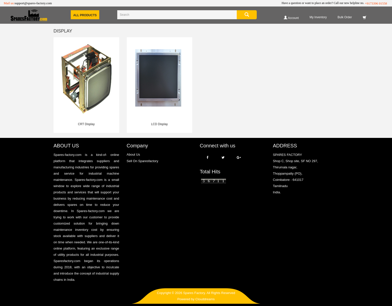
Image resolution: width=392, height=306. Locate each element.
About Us (133, 154)
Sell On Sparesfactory (142, 161)
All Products (85, 15)
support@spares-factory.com (33, 3)
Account (291, 17)
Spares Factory (194, 293)
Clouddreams (204, 299)
